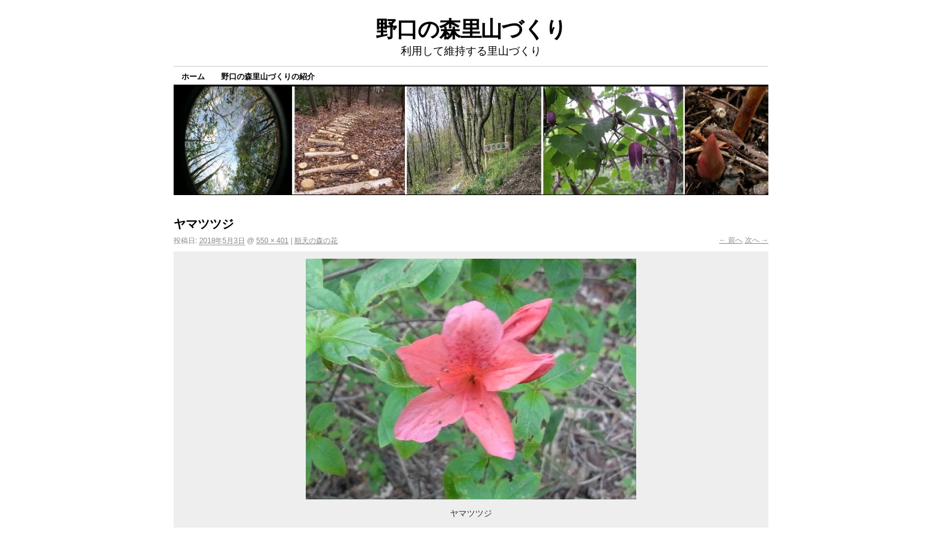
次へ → (756, 240)
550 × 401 (273, 240)
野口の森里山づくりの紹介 (268, 76)
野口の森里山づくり (471, 29)
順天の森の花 (316, 240)
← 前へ (731, 240)
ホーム (193, 76)
